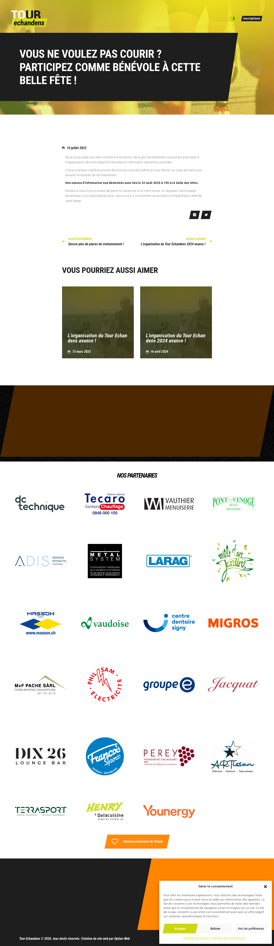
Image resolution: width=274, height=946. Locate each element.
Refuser (215, 929)
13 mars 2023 (81, 352)
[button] (265, 886)
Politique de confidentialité (228, 938)
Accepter (180, 929)
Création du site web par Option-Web (105, 939)
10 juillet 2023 (76, 148)
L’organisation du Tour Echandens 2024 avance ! (176, 338)
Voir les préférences (251, 929)
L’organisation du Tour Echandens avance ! (97, 338)
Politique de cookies (196, 938)
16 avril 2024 (159, 352)
